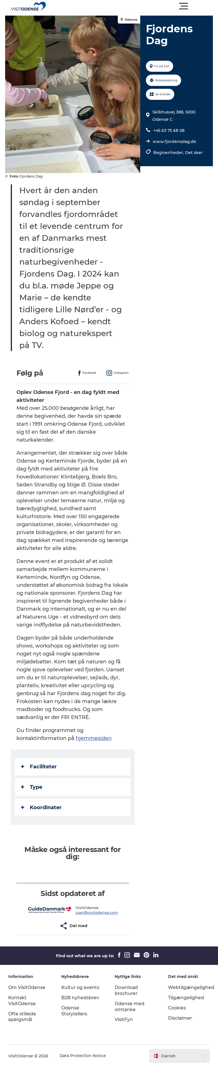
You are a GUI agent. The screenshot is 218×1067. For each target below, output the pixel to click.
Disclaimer (180, 1018)
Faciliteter (39, 767)
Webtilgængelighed (191, 987)
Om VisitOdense (27, 987)
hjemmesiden (94, 738)
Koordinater (42, 807)
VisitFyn (124, 1019)
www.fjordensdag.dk (174, 141)
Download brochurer (126, 990)
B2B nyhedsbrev (81, 997)
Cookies (177, 1008)
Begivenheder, (169, 152)
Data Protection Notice (83, 1055)
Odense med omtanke (129, 1006)
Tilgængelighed (186, 997)
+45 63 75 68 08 (168, 130)
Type (32, 787)
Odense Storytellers (75, 1011)
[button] (134, 6)
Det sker (193, 152)
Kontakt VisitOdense (22, 1000)
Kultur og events (81, 987)
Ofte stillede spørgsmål (22, 1016)
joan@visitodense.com (97, 912)
